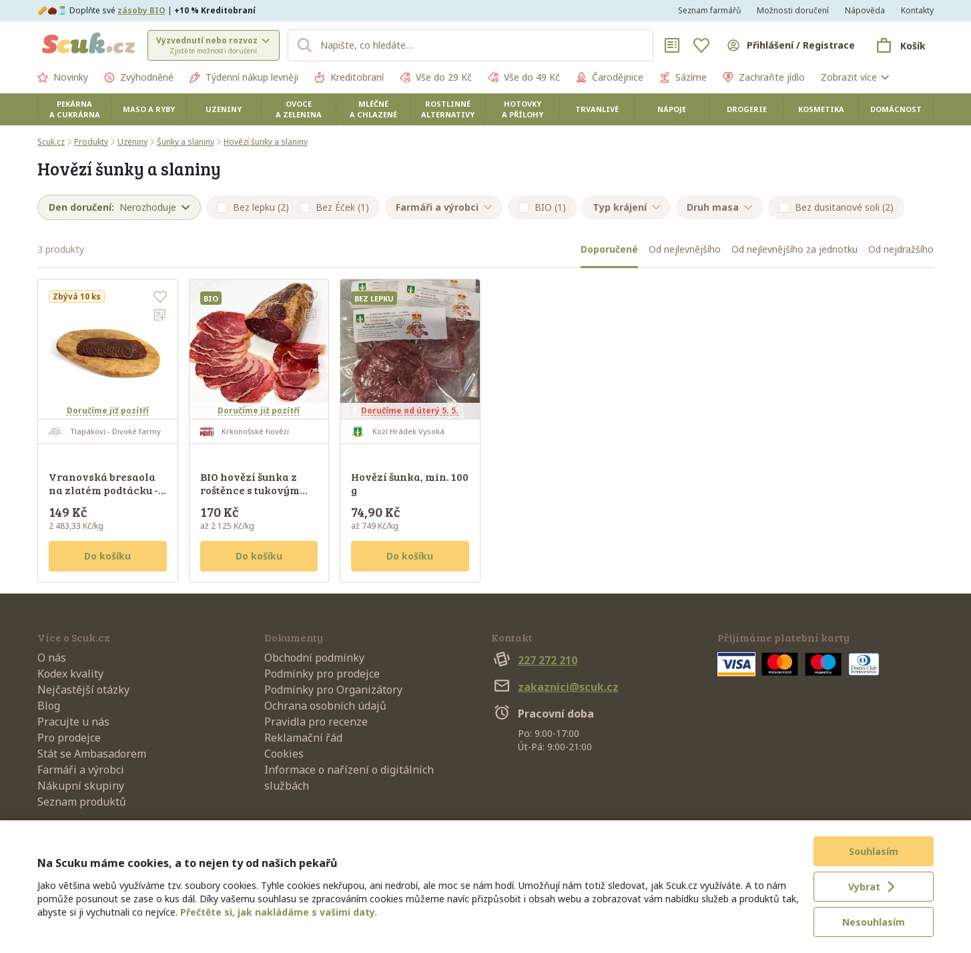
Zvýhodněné (139, 77)
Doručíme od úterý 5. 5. (409, 410)
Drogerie (747, 109)
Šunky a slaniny (185, 141)
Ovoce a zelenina (299, 109)
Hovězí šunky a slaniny (266, 141)
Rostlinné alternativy (447, 109)
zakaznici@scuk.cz (555, 687)
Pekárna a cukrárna (74, 109)
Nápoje (671, 109)
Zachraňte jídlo (764, 77)
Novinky (62, 77)
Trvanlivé (597, 109)
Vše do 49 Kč (524, 77)
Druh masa (719, 207)
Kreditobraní (349, 77)
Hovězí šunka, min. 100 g (409, 483)
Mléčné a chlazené (373, 109)
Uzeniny (224, 109)
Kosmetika (821, 109)
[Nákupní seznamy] (672, 45)
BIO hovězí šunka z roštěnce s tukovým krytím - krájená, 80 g (255, 489)
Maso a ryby (149, 109)
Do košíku (107, 556)
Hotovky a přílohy (522, 109)
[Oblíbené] (701, 45)
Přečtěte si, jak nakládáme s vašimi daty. (278, 912)
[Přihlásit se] (790, 45)
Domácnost (896, 109)
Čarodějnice (609, 77)
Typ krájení (626, 207)
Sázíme (683, 77)
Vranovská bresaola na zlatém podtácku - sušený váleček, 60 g (103, 489)
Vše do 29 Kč (436, 77)
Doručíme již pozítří (108, 410)
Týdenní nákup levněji (244, 77)
